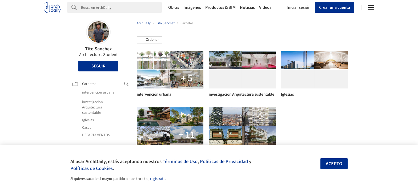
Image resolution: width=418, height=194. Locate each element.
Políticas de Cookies (91, 168)
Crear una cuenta (334, 7)
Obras (173, 7)
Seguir (98, 66)
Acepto (334, 163)
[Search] (121, 7)
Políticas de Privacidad (224, 161)
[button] (149, 40)
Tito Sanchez (98, 49)
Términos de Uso (180, 161)
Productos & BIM (220, 7)
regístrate (157, 178)
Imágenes (192, 7)
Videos (265, 7)
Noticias (247, 7)
